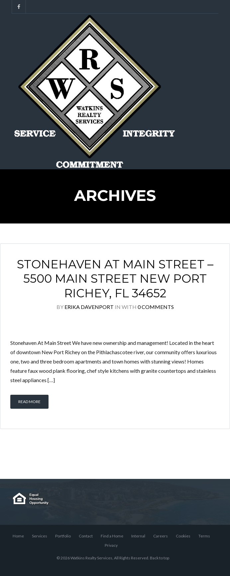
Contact (86, 535)
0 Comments (156, 307)
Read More (29, 401)
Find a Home (112, 535)
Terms (204, 535)
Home (18, 535)
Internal (138, 535)
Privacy (111, 545)
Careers (160, 535)
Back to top (159, 557)
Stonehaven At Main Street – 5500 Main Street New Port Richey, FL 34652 (115, 279)
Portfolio (63, 535)
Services (39, 535)
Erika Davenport (89, 307)
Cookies (183, 535)
